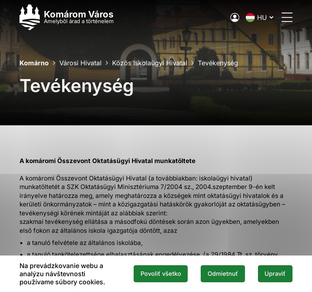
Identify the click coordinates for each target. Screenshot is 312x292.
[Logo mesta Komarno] (67, 17)
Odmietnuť (223, 273)
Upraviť (275, 273)
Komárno (34, 63)
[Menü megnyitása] (287, 17)
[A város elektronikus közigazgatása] (234, 17)
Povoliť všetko (161, 273)
